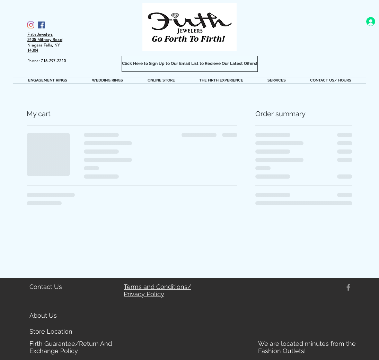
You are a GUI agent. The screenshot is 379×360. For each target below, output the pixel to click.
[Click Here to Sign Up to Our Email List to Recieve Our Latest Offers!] (190, 64)
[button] (47, 80)
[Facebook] (41, 25)
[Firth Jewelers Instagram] (30, 25)
